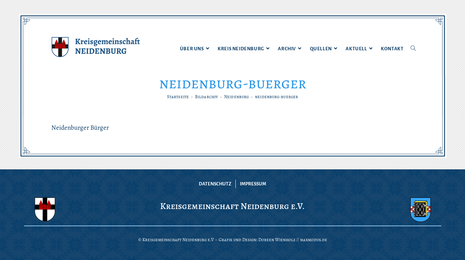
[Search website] (413, 48)
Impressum (253, 183)
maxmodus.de (313, 240)
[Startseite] (178, 97)
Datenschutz (215, 183)
